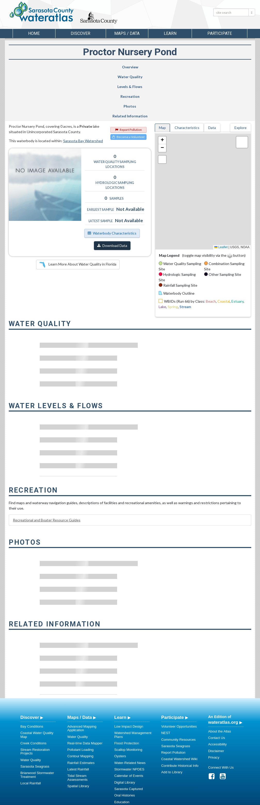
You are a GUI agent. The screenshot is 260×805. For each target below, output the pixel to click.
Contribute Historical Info (179, 717)
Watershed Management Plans (132, 685)
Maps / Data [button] (127, 33)
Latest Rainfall (78, 720)
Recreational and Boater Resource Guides (46, 471)
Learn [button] (170, 33)
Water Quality (69, 67)
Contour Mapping (80, 707)
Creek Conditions (33, 694)
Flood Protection (126, 694)
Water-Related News (129, 714)
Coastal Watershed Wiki (179, 710)
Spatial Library (78, 737)
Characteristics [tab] (187, 78)
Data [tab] (212, 78)
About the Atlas (219, 682)
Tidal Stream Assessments (77, 728)
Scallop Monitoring (128, 701)
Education (121, 753)
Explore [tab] (240, 78)
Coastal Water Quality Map (36, 685)
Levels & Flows (105, 67)
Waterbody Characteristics (112, 184)
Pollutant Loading (80, 701)
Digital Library (124, 733)
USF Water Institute (94, 800)
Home (34, 33)
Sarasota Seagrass (34, 717)
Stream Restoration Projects (35, 702)
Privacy (213, 708)
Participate (172, 668)
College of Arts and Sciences (162, 800)
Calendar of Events (128, 727)
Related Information (228, 67)
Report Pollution (128, 81)
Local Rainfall (30, 734)
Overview (29, 67)
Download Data (112, 196)
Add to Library (171, 723)
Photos (186, 67)
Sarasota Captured (128, 740)
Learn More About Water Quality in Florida (77, 216)
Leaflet (221, 198)
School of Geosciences (125, 800)
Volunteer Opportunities (179, 677)
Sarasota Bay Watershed (83, 92)
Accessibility (217, 695)
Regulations (123, 766)
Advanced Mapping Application (81, 679)
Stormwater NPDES (129, 720)
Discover (29, 668)
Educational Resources (131, 759)
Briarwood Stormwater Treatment (37, 725)
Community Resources (178, 691)
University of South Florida (202, 800)
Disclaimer (216, 702)
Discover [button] (80, 33)
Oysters (120, 707)
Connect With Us (221, 718)
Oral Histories (124, 746)
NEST (165, 684)
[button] (162, 91)
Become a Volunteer (128, 88)
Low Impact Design (128, 677)
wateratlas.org (223, 673)
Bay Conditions (31, 677)
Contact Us (216, 689)
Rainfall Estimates (81, 714)
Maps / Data (79, 668)
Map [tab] (162, 78)
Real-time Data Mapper (84, 694)
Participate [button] (219, 33)
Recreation (145, 67)
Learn (120, 668)
